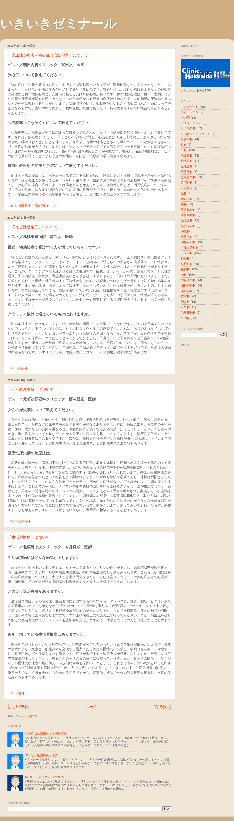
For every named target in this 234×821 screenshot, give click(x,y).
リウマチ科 (188, 128)
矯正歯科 (187, 155)
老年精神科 (188, 312)
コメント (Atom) (26, 716)
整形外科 (187, 263)
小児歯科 (187, 236)
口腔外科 (187, 182)
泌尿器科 (24, 521)
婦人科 (22, 368)
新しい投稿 (18, 706)
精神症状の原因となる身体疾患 (46, 733)
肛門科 (185, 318)
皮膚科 (185, 296)
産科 (184, 193)
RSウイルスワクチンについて (45, 777)
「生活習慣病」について (29, 537)
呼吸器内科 (188, 177)
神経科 (185, 258)
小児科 (185, 231)
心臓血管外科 (41, 205)
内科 (54, 205)
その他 (185, 117)
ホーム (91, 706)
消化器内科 (188, 242)
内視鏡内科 (188, 280)
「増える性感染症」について (32, 227)
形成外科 (187, 160)
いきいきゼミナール (58, 24)
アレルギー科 (190, 106)
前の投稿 (162, 706)
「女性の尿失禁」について (31, 389)
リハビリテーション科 (196, 133)
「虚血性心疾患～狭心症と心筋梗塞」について (48, 55)
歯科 (184, 204)
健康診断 (187, 166)
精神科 (185, 269)
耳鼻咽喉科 (188, 215)
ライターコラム (191, 123)
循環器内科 (188, 226)
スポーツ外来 (190, 112)
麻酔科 (185, 307)
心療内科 (187, 253)
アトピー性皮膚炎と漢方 (41, 755)
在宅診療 (187, 188)
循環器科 (24, 205)
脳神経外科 (188, 285)
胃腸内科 (187, 139)
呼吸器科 (187, 171)
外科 (184, 144)
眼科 (184, 150)
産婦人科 (187, 199)
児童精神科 (188, 209)
